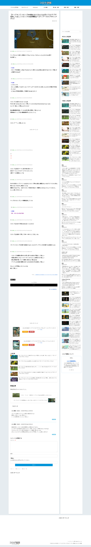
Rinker (41, 329)
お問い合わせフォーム (77, 543)
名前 (11, 455)
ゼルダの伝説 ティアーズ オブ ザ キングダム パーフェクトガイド (39, 341)
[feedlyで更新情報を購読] (71, 370)
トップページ (69, 543)
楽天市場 (31, 331)
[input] (71, 31)
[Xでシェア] (33, 285)
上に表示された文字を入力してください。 (20, 462)
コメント (13, 440)
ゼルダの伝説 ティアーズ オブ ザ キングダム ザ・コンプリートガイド (39, 328)
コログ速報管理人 (71, 361)
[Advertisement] (33, 25)
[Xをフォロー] (70, 370)
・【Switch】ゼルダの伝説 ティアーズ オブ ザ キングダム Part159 (46, 274)
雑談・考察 (13, 279)
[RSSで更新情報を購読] (73, 370)
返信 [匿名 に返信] (54, 419)
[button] (80, 31)
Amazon (25, 331)
